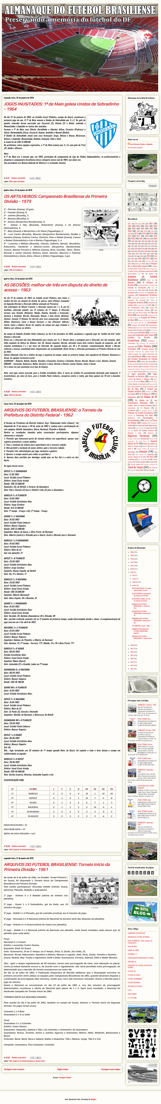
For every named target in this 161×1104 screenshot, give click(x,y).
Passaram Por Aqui (144, 415)
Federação (131, 346)
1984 (132, 241)
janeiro (134, 585)
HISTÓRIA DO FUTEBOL (135, 986)
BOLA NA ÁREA (132, 946)
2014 (155, 256)
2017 (148, 258)
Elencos (130, 335)
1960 (151, 223)
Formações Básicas (147, 349)
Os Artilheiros (18, 270)
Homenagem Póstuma (148, 366)
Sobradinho (131, 452)
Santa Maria (143, 441)
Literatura (152, 376)
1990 (142, 243)
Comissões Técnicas (143, 310)
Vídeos (132, 470)
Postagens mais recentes (14, 1069)
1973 (136, 233)
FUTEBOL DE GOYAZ (134, 975)
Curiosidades (152, 322)
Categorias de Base (135, 302)
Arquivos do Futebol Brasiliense (24, 849)
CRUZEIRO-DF (132, 961)
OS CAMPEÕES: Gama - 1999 (141, 625)
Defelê (143, 325)
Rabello (136, 430)
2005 (152, 251)
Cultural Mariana (139, 323)
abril (133, 575)
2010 (129, 256)
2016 (140, 258)
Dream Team (133, 332)
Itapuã (153, 369)
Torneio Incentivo (141, 462)
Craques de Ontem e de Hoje (142, 318)
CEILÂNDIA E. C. (132, 954)
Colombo (130, 310)
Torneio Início (40, 1061)
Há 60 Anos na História (148, 364)
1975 (151, 233)
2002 (132, 251)
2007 (137, 253)
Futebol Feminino (133, 354)
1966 (142, 228)
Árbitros (151, 274)
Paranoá (130, 415)
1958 (136, 224)
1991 (149, 243)
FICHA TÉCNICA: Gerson (145, 744)
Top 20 (140, 459)
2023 (129, 263)
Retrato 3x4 (152, 439)
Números (151, 384)
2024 (136, 264)
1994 (139, 246)
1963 (10, 395)
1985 (139, 241)
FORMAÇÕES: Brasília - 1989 (146, 730)
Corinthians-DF (151, 315)
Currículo (134, 325)
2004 (145, 251)
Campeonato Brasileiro (148, 294)
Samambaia (131, 441)
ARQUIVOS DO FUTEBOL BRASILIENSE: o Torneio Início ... (142, 638)
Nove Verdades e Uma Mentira (138, 384)
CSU (129, 323)
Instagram (138, 369)
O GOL (130, 990)
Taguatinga (150, 454)
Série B (145, 446)
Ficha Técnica (144, 346)
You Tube (149, 470)
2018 (155, 258)
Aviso (153, 288)
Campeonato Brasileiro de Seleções (143, 298)
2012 (141, 256)
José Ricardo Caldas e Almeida (141, 144)
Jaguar (129, 372)
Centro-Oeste (140, 305)
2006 (129, 253)
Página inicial (62, 1069)
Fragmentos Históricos (134, 352)
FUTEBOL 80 (132, 971)
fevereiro (135, 582)
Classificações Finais (138, 307)
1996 (152, 246)
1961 (10, 1061)
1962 (10, 849)
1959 (142, 223)
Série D (130, 448)
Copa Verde (140, 315)
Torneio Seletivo (136, 464)
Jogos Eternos (138, 371)
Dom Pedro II (153, 330)
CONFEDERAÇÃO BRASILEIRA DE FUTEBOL (141, 958)
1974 (144, 233)
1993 (132, 246)
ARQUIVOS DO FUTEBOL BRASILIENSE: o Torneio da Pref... (141, 606)
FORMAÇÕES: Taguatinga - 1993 (146, 823)
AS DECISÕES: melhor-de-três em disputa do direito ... (141, 599)
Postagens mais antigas (110, 1069)
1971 (152, 231)
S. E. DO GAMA (132, 997)
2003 (139, 251)
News (143, 381)
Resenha (143, 438)
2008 (144, 253)
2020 (140, 261)
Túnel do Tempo (135, 467)
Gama (129, 356)
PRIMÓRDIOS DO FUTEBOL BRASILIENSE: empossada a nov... (141, 620)
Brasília (151, 290)
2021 (147, 261)
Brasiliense (131, 292)
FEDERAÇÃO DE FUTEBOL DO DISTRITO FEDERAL (140, 966)
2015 (132, 258)
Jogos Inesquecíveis (151, 372)
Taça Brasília (140, 454)
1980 (133, 238)
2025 (143, 263)
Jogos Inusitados (18, 181)
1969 (138, 231)
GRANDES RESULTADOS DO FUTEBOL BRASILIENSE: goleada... (140, 631)
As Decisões (17, 395)
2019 (132, 261)
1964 (10, 181)
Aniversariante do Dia (147, 271)
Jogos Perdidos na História (142, 375)
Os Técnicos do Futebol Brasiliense (142, 411)
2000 (149, 248)
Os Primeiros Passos (145, 410)
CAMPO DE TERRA (133, 950)
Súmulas (143, 451)
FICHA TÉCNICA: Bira (144, 719)
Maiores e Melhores (143, 379)
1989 (136, 243)
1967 (151, 228)
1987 (152, 241)
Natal (137, 382)
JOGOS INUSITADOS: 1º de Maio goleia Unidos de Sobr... (141, 589)
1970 (145, 231)
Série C (152, 446)
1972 (129, 233)
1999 (142, 248)
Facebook (152, 343)
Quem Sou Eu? (150, 428)
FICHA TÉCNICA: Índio (144, 758)
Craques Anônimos (133, 318)
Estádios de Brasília (139, 337)
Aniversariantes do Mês (136, 274)
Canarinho (142, 300)
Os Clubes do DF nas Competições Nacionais (142, 401)
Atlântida (140, 285)
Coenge (152, 308)
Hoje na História (133, 366)
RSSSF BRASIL (132, 994)
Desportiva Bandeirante (142, 328)
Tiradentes (131, 459)
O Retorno (148, 392)
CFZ (156, 305)
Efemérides (152, 333)
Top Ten (146, 459)
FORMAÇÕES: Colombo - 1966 (147, 704)
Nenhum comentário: (18, 178)
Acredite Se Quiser (137, 269)
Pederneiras (131, 418)
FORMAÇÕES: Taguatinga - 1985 (146, 770)
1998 (135, 248)
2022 (153, 261)
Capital (152, 300)
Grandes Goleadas (151, 356)
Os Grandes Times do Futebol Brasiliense (142, 404)
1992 (155, 243)
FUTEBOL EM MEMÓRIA (135, 978)
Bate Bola (141, 290)
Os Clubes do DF (148, 397)
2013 (148, 255)
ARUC (149, 280)
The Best (150, 456)
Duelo (143, 332)
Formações (132, 348)
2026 (132, 552)
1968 (130, 230)
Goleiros (138, 356)
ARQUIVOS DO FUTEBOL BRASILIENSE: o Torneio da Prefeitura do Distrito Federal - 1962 (53, 412)
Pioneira (146, 420)
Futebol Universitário (148, 354)
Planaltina (144, 423)
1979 (10, 270)
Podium (130, 425)
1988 (129, 243)
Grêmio (143, 361)
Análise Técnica (134, 271)
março (134, 578)
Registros (150, 433)
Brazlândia (141, 293)
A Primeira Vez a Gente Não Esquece (142, 264)
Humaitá (130, 369)
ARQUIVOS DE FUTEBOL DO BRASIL (139, 937)
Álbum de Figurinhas (151, 269)
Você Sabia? (139, 470)
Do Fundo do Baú (141, 330)
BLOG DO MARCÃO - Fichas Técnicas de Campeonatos (140, 941)
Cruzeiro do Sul (143, 320)
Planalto (152, 423)
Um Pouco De (153, 467)
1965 (134, 228)
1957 (129, 223)
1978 (147, 235)
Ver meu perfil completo (135, 147)
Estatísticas (133, 340)
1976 (129, 235)
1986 (146, 241)
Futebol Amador (149, 352)
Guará (150, 361)
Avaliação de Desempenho (137, 287)
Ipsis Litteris (146, 369)
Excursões (142, 343)
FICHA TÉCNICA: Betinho (145, 811)
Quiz (129, 430)
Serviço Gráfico (142, 449)
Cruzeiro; (152, 320)
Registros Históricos (138, 436)
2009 (152, 253)
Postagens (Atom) (65, 1077)
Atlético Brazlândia (150, 285)
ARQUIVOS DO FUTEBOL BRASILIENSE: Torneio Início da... (141, 613)
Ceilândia (130, 305)
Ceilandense (151, 303)
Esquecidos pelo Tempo (145, 334)
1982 (148, 238)
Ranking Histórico (148, 430)
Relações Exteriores (133, 439)
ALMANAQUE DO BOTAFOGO (136, 933)
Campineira (131, 300)
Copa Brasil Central (141, 313)
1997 (129, 248)
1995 (145, 246)
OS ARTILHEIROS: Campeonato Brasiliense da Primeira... (141, 594)
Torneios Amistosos (149, 464)
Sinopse (152, 449)
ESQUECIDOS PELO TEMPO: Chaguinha (146, 786)
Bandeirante (131, 290)
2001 (155, 248)
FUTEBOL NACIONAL (134, 982)
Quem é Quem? (139, 428)
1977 (138, 235)
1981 (141, 238)
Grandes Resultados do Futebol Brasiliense (142, 360)
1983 (155, 238)
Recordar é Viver (134, 433)
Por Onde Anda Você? (142, 425)
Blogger (93, 1099)
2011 (135, 256)
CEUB (149, 305)
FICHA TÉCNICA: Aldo (144, 800)
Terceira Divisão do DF (135, 457)
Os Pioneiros (145, 408)
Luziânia (130, 379)
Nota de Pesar (153, 382)
